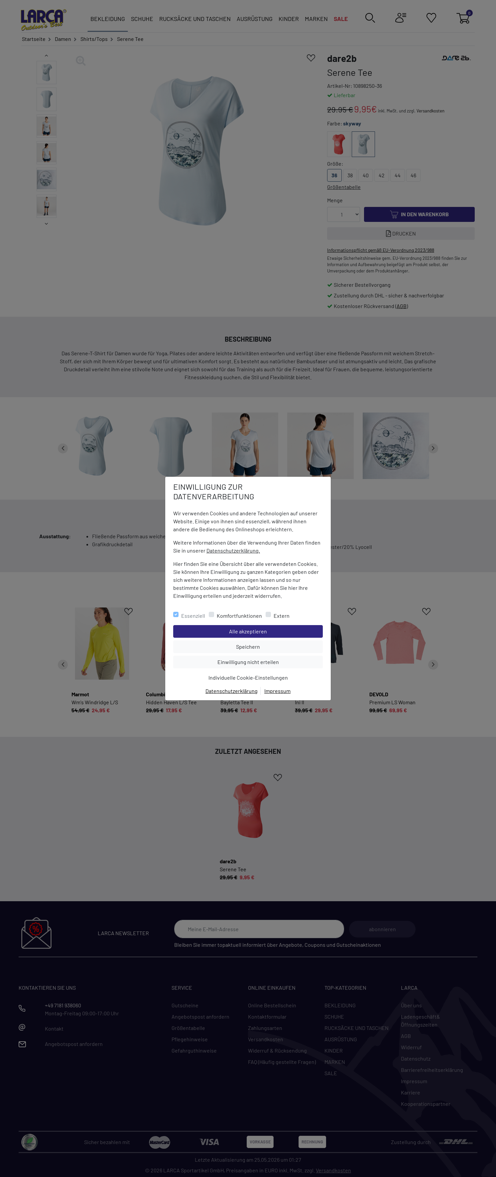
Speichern (279, 646)
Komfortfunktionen (239, 615)
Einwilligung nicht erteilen (263, 661)
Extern (282, 615)
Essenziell (193, 615)
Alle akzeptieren (275, 630)
